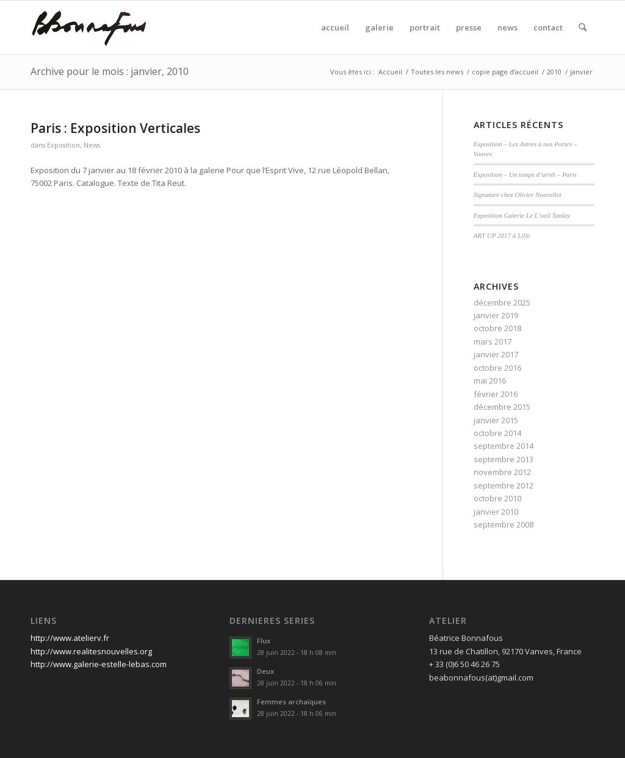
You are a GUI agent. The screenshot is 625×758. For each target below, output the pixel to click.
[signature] (89, 27)
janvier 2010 (496, 511)
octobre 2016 (497, 367)
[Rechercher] (582, 27)
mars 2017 (492, 341)
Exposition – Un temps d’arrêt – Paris (525, 174)
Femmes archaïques (291, 701)
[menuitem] (335, 27)
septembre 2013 (503, 459)
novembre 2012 (502, 472)
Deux (265, 671)
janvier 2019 (496, 315)
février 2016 (496, 393)
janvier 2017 (496, 354)
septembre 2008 (503, 524)
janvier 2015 (496, 420)
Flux (263, 640)
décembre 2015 (502, 406)
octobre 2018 (497, 328)
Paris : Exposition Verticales (115, 128)
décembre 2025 (502, 302)
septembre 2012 (503, 485)
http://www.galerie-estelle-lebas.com (99, 664)
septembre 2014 (503, 445)
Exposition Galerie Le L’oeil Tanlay (522, 215)
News (92, 145)
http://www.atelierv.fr (70, 637)
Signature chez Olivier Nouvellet (518, 194)
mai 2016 (490, 380)
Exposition (63, 145)
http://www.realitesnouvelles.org (91, 651)
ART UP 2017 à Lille (502, 235)
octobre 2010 (497, 498)
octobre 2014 (497, 432)
